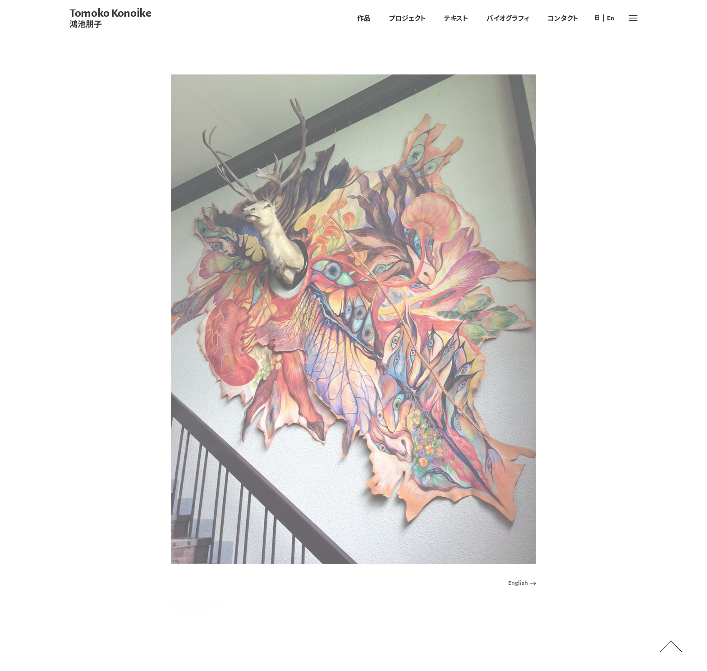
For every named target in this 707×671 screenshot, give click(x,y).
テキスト (456, 18)
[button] (633, 18)
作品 (364, 18)
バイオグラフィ (508, 18)
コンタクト (562, 18)
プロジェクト (407, 18)
